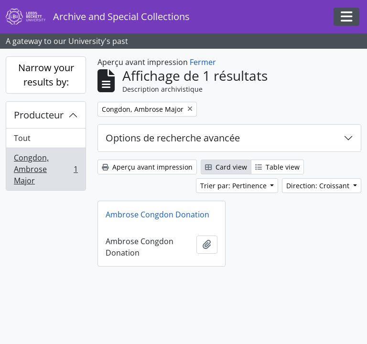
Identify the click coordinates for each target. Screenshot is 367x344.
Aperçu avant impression (147, 167)
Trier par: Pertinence (234, 185)
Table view (277, 167)
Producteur (39, 114)
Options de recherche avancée (173, 137)
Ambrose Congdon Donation (157, 214)
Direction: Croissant (318, 185)
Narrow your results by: (46, 74)
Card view (226, 167)
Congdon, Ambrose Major (45, 169)
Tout (22, 138)
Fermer (203, 62)
